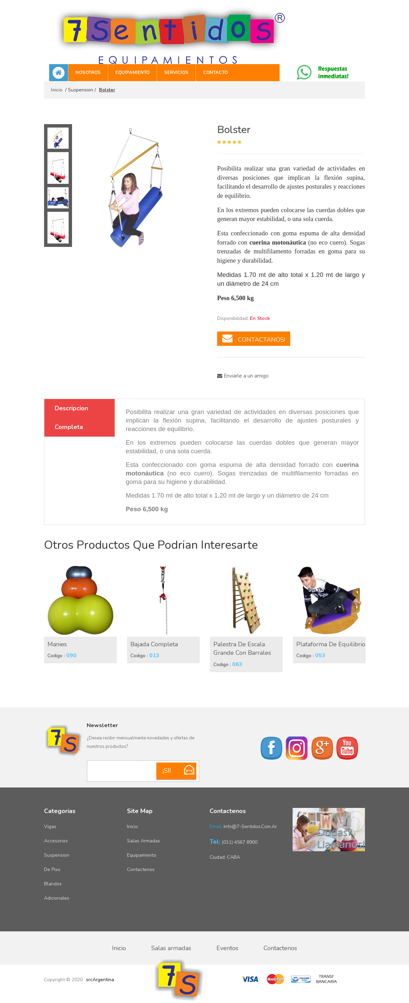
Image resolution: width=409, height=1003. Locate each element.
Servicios (176, 73)
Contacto (215, 73)
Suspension (56, 855)
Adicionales (56, 898)
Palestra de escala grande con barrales (242, 648)
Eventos (227, 948)
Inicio (56, 90)
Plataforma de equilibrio (330, 644)
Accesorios (56, 841)
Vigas (50, 826)
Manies (57, 644)
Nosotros (88, 73)
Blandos (53, 884)
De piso (52, 869)
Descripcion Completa (71, 417)
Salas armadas (143, 841)
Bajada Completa (154, 644)
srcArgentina (100, 979)
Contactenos (141, 869)
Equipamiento (132, 73)
